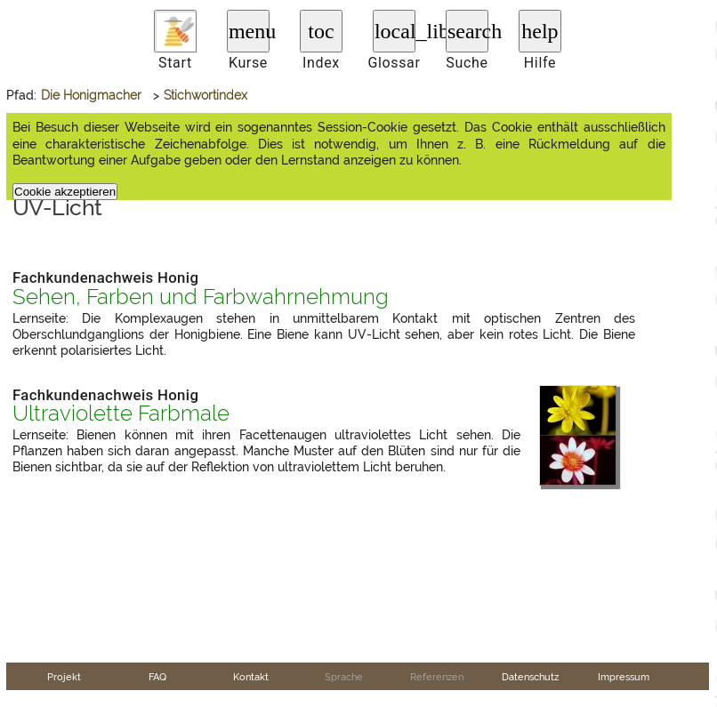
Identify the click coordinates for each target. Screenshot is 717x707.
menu (249, 31)
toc (321, 31)
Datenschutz (530, 677)
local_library (395, 31)
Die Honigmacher (91, 95)
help (539, 31)
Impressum (623, 677)
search (467, 31)
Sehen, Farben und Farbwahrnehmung (200, 297)
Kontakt (251, 677)
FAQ (157, 677)
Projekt (64, 677)
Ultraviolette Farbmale (121, 413)
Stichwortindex (205, 95)
